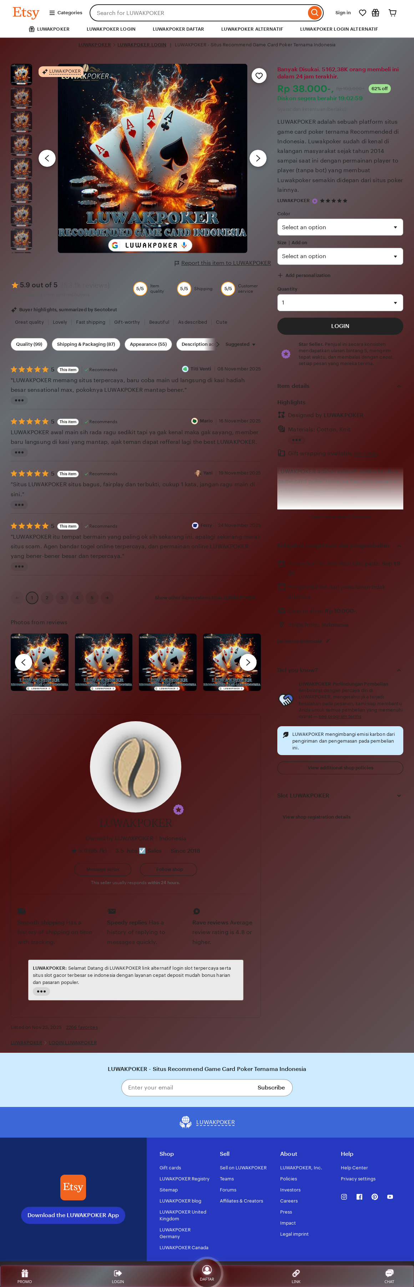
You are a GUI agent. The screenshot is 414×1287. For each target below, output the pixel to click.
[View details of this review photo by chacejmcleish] (104, 662)
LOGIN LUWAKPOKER (73, 1042)
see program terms (340, 716)
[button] (178, 809)
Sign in (343, 12)
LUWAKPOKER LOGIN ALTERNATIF (339, 29)
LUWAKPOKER (95, 44)
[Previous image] (47, 158)
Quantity (287, 289)
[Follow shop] (168, 869)
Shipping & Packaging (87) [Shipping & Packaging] (86, 344)
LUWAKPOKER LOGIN (111, 29)
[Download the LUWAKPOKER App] (73, 1187)
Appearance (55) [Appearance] (148, 344)
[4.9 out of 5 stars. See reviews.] (334, 201)
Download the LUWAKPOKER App (73, 1215)
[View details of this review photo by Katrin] (232, 662)
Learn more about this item (340, 516)
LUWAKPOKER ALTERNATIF (252, 29)
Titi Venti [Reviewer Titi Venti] (201, 368)
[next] (248, 662)
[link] (17, 597)
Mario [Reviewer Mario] (206, 421)
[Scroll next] (217, 344)
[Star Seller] (315, 201)
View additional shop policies (340, 767)
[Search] (315, 12)
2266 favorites (82, 1027)
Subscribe (271, 1087)
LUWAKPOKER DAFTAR (178, 29)
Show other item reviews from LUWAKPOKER (205, 597)
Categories (65, 13)
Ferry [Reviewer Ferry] (206, 525)
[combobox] (198, 12)
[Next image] (258, 158)
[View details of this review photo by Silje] (168, 662)
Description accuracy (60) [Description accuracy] (210, 344)
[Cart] (392, 12)
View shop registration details (316, 817)
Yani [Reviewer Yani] (208, 473)
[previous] (23, 662)
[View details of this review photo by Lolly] (40, 662)
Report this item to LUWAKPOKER (223, 263)
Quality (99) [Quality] (29, 344)
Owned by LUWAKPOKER (119, 838)
